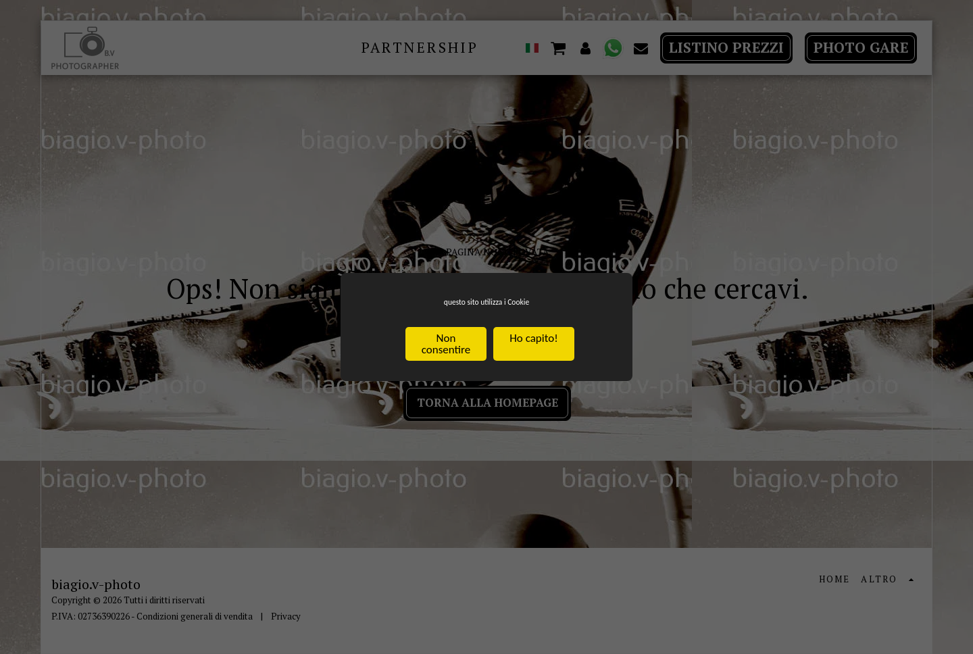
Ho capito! (533, 341)
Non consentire (446, 347)
